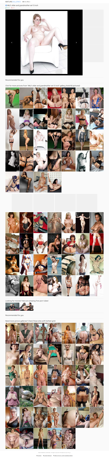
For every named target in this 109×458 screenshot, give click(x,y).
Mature (13, 1)
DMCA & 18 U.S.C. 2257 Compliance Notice (63, 455)
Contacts (38, 455)
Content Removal (47, 455)
